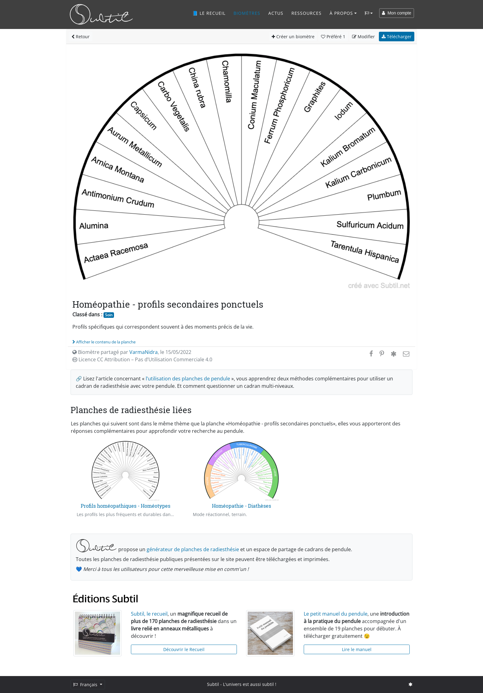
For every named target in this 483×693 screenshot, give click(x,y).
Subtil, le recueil (149, 613)
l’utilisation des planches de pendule (188, 378)
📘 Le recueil (208, 13)
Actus (275, 13)
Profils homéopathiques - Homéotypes (125, 505)
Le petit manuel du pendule (335, 613)
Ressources (306, 13)
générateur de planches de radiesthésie (193, 549)
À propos (341, 13)
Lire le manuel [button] (356, 649)
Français (86, 684)
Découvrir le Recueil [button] (184, 649)
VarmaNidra (143, 352)
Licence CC (142, 359)
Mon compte (396, 12)
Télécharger (397, 36)
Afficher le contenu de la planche (104, 342)
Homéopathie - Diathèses (241, 505)
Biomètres (246, 13)
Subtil (213, 684)
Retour (80, 36)
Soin (108, 315)
